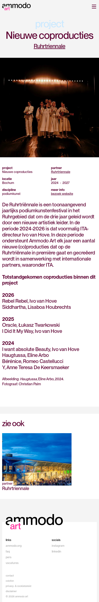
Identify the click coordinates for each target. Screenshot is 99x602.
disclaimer (11, 591)
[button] (93, 6)
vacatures (12, 563)
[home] (16, 6)
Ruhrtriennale (49, 46)
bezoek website (62, 194)
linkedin (56, 551)
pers (8, 557)
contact (10, 575)
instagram (58, 545)
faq (8, 551)
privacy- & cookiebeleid (18, 586)
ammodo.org (14, 545)
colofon (10, 580)
